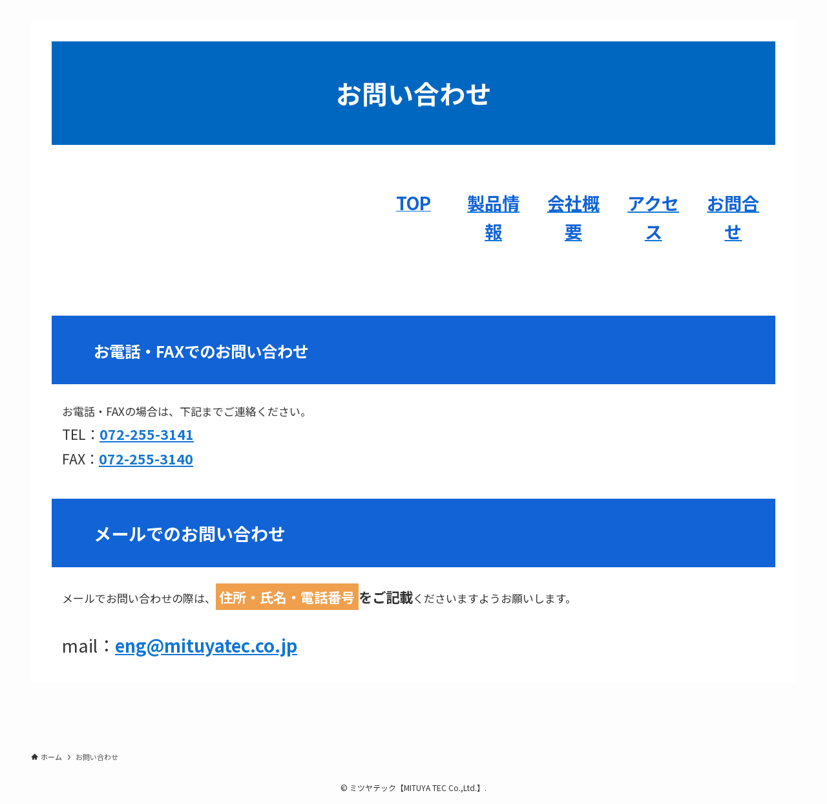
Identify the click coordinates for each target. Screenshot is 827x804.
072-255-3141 (146, 434)
